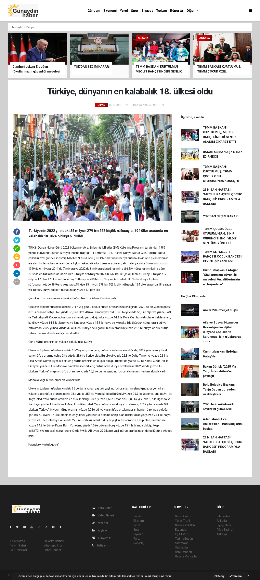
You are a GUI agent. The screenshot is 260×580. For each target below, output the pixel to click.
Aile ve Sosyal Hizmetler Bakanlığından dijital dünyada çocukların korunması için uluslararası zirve (222, 332)
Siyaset (147, 11)
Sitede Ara (223, 516)
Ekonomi (110, 11)
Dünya (30, 27)
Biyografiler (224, 525)
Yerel (124, 11)
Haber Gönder (52, 550)
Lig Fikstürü (182, 534)
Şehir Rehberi (183, 552)
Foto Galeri (102, 508)
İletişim (99, 545)
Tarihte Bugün (184, 538)
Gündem (94, 11)
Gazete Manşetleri (186, 556)
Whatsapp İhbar (54, 545)
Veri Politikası (18, 550)
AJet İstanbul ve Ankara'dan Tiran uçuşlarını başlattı (223, 424)
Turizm (161, 11)
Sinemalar (181, 543)
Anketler (222, 520)
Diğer (191, 11)
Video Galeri (103, 515)
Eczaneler (181, 529)
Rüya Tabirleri (225, 529)
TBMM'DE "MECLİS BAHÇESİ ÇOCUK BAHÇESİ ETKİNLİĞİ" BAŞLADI (222, 256)
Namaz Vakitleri (185, 525)
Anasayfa (17, 27)
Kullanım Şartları (54, 541)
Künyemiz (101, 538)
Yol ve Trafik (183, 520)
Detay (219, 576)
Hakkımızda (17, 541)
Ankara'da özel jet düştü (220, 310)
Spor (134, 11)
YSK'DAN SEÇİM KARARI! (221, 216)
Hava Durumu (183, 516)
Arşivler (100, 530)
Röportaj (176, 11)
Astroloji (222, 534)
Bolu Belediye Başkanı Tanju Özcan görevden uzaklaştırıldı (219, 389)
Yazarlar (100, 523)
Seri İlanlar (181, 547)
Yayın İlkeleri (18, 545)
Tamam (235, 576)
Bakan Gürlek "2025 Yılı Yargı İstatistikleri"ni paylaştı (219, 371)
